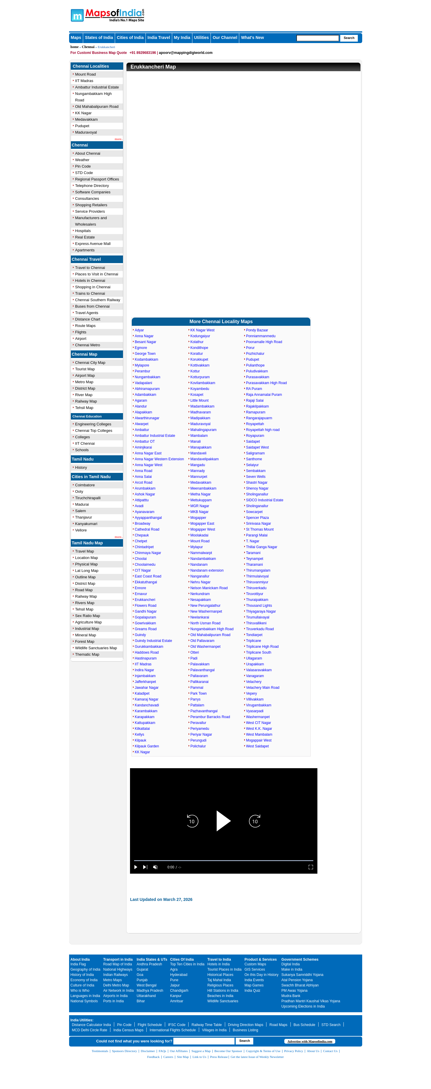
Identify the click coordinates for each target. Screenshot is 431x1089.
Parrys (195, 699)
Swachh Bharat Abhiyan (300, 985)
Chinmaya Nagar (148, 553)
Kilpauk (140, 740)
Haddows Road (147, 652)
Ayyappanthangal (148, 518)
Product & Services (260, 959)
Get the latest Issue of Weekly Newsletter (257, 1057)
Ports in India (113, 1001)
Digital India (290, 964)
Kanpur (176, 996)
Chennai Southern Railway (97, 300)
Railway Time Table (206, 1025)
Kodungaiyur (200, 336)
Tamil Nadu (82, 459)
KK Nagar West (202, 330)
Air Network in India (118, 991)
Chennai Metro (87, 345)
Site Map (183, 1057)
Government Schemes (300, 959)
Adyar (139, 330)
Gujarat (142, 969)
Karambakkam (146, 711)
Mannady (197, 471)
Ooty (79, 491)
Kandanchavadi (147, 705)
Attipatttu (141, 500)
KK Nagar (83, 113)
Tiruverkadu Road (260, 629)
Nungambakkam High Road (211, 629)
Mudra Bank (290, 996)
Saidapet (253, 441)
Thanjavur (83, 517)
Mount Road (85, 74)
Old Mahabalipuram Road (97, 106)
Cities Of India (182, 959)
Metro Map (84, 382)
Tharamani (254, 565)
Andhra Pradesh (149, 964)
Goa (140, 975)
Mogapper (198, 518)
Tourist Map (85, 369)
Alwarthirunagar (147, 418)
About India (80, 959)
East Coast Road (148, 576)
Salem (80, 511)
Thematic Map (87, 654)
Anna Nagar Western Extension (159, 459)
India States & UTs (152, 959)
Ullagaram (254, 658)
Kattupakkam (145, 723)
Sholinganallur (257, 494)
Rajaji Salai (255, 400)
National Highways (117, 969)
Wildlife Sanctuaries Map (96, 648)
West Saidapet (257, 746)
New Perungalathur (205, 606)
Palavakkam (199, 664)
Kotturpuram (200, 377)
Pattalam (197, 705)
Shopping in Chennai (93, 287)
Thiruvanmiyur (257, 582)
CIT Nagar (143, 570)
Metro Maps (112, 980)
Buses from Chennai (92, 306)
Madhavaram (200, 412)
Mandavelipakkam (204, 459)
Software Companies (93, 192)
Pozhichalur (255, 354)
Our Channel (225, 37)
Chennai (88, 47)
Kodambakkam (146, 359)
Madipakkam (200, 418)
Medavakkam (86, 119)
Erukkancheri (145, 600)
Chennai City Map (90, 362)
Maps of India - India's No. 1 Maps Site (76, 15)
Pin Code (83, 166)
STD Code (84, 173)
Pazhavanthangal (204, 711)
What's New (252, 37)
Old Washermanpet (205, 647)
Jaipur (175, 985)
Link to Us (199, 1057)
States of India (99, 37)
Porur (250, 348)
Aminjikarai (143, 447)
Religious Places (220, 985)
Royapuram (255, 436)
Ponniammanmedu (261, 336)
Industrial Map (87, 628)
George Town (145, 354)
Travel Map (84, 551)
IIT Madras (84, 81)
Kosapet (196, 395)
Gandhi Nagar (146, 611)
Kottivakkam (199, 365)
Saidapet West (257, 447)
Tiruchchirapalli (88, 498)
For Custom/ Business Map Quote (99, 53)
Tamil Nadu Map (87, 543)
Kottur (195, 371)
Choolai (141, 559)
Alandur (141, 406)
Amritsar (176, 1001)
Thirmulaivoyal (257, 576)
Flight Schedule (150, 1025)
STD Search (331, 1025)
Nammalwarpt (201, 553)
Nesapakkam (200, 600)
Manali (195, 441)
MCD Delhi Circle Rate (89, 1030)
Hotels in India (218, 964)
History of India (82, 975)
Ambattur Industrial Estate (97, 87)
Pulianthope (255, 365)
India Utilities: (82, 1020)
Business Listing (245, 1030)
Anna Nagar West (149, 465)
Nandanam (199, 565)
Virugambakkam (258, 705)
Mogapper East (202, 524)
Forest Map (85, 641)
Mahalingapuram (203, 430)
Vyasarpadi (255, 711)
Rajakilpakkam (257, 406)
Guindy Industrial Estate (153, 641)
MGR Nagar (199, 506)
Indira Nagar (144, 670)
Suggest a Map (201, 1051)
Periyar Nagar (201, 734)
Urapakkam (255, 664)
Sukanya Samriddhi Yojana (302, 975)
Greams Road (146, 629)
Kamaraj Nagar (146, 699)
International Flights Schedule (173, 1030)
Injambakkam (145, 676)
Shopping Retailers (91, 205)
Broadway (142, 524)
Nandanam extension (206, 570)
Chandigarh (179, 991)
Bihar (141, 1001)
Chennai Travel (86, 259)
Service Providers (90, 211)
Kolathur (196, 342)
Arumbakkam (145, 488)
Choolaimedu (145, 565)
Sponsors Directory (124, 1051)
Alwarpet (141, 424)
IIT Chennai (85, 443)
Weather (82, 160)
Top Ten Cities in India (187, 964)
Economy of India (84, 980)
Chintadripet (144, 547)
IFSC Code (176, 1025)
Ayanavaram (144, 512)
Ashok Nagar (145, 494)
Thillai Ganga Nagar (261, 547)
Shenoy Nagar (257, 488)
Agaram (141, 400)
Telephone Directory (92, 185)
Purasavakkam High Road (266, 383)
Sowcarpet (254, 512)
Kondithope (199, 348)
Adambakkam (145, 395)
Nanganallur (199, 576)
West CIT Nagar (258, 723)
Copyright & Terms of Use (263, 1051)
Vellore (81, 530)
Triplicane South (258, 652)
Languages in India (85, 996)
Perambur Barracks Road (210, 717)
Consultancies (87, 198)
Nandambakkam (203, 559)
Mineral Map (85, 635)
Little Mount (199, 400)
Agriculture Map (88, 622)
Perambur (142, 371)
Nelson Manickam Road (209, 588)
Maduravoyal (86, 132)
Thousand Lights (259, 606)
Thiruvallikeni (256, 623)
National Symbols (84, 1001)
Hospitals (83, 231)
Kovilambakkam (202, 383)
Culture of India (82, 985)
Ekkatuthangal (146, 582)
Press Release (219, 1057)
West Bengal (147, 985)
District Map (85, 388)
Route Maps (85, 325)
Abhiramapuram (147, 389)
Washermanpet (258, 717)
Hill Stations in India (222, 991)
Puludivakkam (257, 371)
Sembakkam (256, 471)
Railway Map (86, 401)
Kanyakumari (86, 524)
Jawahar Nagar (146, 688)
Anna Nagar (144, 336)
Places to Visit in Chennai (96, 274)
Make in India (291, 969)
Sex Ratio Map (87, 615)
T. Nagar (252, 541)
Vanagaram (255, 676)
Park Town (198, 693)
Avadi (139, 506)
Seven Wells (255, 477)
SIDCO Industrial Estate (264, 500)
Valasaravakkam (259, 670)
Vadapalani (143, 383)
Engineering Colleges (93, 424)
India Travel (159, 37)
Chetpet (141, 541)
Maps (76, 37)
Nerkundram (200, 594)
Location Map (86, 557)
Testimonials (100, 1051)
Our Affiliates (179, 1051)
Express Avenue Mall (93, 243)
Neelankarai (199, 617)
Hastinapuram (146, 658)
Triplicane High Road (262, 647)
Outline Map (85, 577)
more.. (119, 139)
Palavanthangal (202, 670)
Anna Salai (143, 477)
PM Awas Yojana (294, 991)
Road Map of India (117, 964)
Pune (174, 980)
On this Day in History (261, 975)
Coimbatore (85, 485)
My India (182, 37)
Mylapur (196, 547)
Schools (82, 450)
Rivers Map (85, 603)
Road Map (84, 590)
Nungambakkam (147, 377)
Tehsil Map (84, 407)
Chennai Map (84, 354)
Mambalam (199, 436)
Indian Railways (115, 975)
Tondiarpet (254, 635)
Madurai (82, 504)
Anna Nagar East (148, 453)
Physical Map (86, 564)
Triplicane (253, 641)
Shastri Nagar (256, 482)
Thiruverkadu (256, 588)
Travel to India (219, 959)
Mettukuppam (201, 500)
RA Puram (254, 389)
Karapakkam (144, 717)
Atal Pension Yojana (297, 980)
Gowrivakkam (145, 623)
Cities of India (130, 37)
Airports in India (115, 996)
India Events (254, 980)
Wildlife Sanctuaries (222, 1001)
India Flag (78, 964)
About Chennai (87, 153)
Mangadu (197, 465)
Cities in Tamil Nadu (91, 476)
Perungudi (198, 740)
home (75, 47)
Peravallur (198, 723)
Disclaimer (148, 1051)
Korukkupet (199, 359)
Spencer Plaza (257, 518)
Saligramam (255, 453)
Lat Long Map (87, 570)
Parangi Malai (256, 535)
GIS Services (254, 969)
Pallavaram (199, 676)
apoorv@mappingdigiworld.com (186, 53)
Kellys (139, 734)
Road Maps (278, 1025)
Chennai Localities (91, 66)
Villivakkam (255, 699)
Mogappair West (258, 740)
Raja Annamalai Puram (264, 395)
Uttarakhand (146, 996)
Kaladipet (142, 693)
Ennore (140, 588)
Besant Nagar (145, 342)
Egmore (141, 348)
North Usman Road (205, 623)
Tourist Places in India (224, 969)
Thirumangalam (258, 570)
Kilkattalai (142, 729)
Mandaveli (198, 453)
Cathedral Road (147, 529)
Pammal (196, 688)
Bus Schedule (304, 1025)
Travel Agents (86, 313)
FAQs (162, 1051)
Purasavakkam (257, 377)
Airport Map (85, 375)
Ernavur (141, 594)
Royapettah (255, 424)
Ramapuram (255, 412)
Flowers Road (145, 606)
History (81, 467)
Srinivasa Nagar (258, 524)
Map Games (254, 985)
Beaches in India (220, 996)
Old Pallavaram (202, 641)
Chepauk (142, 535)
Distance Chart (87, 319)
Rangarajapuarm (259, 418)
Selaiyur (252, 465)
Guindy (140, 635)
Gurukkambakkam (149, 647)
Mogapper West (202, 529)
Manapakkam (200, 447)
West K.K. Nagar (259, 729)
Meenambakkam (203, 488)
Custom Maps (255, 964)
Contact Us (330, 1051)
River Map (84, 395)
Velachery (253, 682)
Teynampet (254, 559)
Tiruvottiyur (254, 594)
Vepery (251, 693)
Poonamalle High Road (264, 342)
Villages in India (214, 1030)
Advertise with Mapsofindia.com (310, 1041)
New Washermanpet (206, 611)
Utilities (201, 37)
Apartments (85, 250)
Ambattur (142, 430)
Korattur (196, 354)
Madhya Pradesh (150, 991)
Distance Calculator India (91, 1025)
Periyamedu (199, 729)
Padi (193, 658)
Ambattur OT (145, 441)
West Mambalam (259, 734)
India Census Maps (128, 1030)
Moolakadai (199, 535)
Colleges (82, 437)
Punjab (142, 980)
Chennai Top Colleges (93, 430)
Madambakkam (202, 406)
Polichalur (198, 746)
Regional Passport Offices (97, 179)
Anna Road (143, 471)
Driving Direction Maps (246, 1025)
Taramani (253, 553)
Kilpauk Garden (147, 746)
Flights (80, 332)
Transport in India (118, 959)
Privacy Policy (293, 1051)
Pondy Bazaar (257, 330)
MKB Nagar (199, 512)
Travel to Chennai (90, 267)
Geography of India (85, 969)
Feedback (153, 1057)
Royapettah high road (263, 430)
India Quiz (252, 991)
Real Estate (85, 237)
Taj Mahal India (219, 980)
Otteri (194, 652)
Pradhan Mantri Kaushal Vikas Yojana (310, 1001)
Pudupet (82, 126)
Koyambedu (199, 389)
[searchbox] (317, 38)
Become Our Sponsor (228, 1051)
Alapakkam (143, 412)
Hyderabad (178, 975)
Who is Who (80, 991)
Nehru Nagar (200, 582)
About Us (313, 1051)
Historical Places (220, 975)
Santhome (254, 459)
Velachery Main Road (262, 688)
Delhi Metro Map (116, 985)
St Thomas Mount (260, 529)
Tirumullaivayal (257, 617)
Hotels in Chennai (90, 280)
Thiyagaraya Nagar (261, 611)
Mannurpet (198, 477)
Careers (168, 1057)
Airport (80, 338)
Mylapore (142, 365)
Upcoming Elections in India (303, 1006)
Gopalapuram (145, 617)
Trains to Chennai (90, 293)
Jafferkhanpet (145, 682)
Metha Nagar (200, 494)
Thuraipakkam (257, 600)
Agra (173, 969)
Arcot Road (143, 482)
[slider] (223, 860)
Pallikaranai (199, 682)
